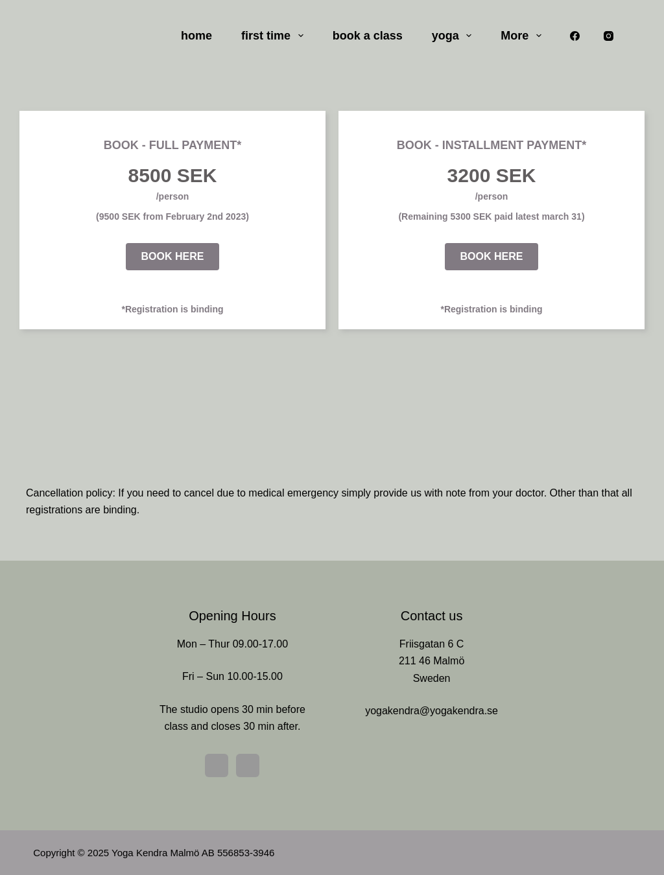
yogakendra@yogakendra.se (431, 710)
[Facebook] (574, 35)
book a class (368, 35)
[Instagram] (609, 35)
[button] (173, 256)
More (524, 35)
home (196, 35)
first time (275, 35)
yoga (454, 35)
